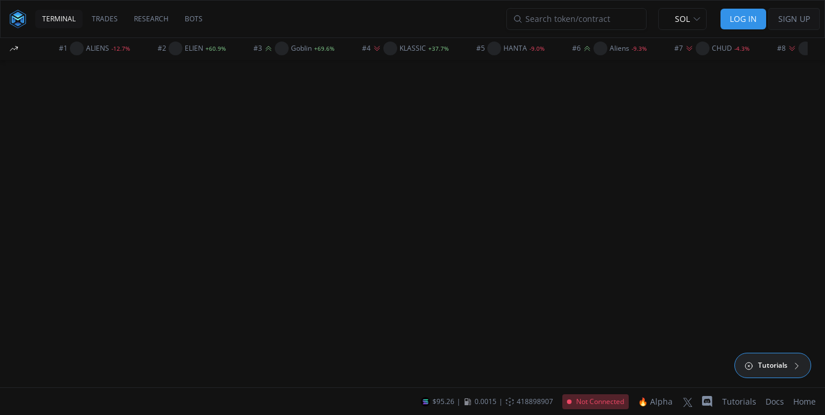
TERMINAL (59, 19)
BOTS (194, 19)
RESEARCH (151, 19)
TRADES (105, 19)
